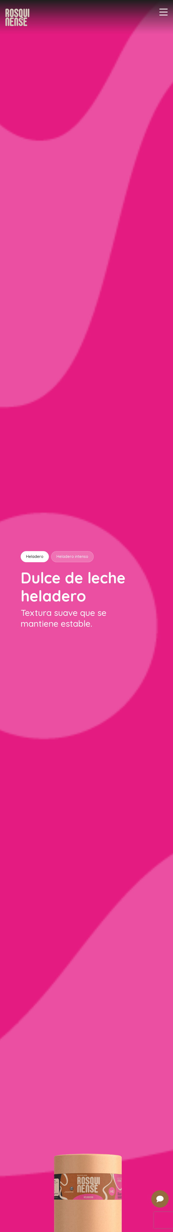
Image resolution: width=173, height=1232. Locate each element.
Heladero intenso (72, 556)
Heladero (34, 556)
